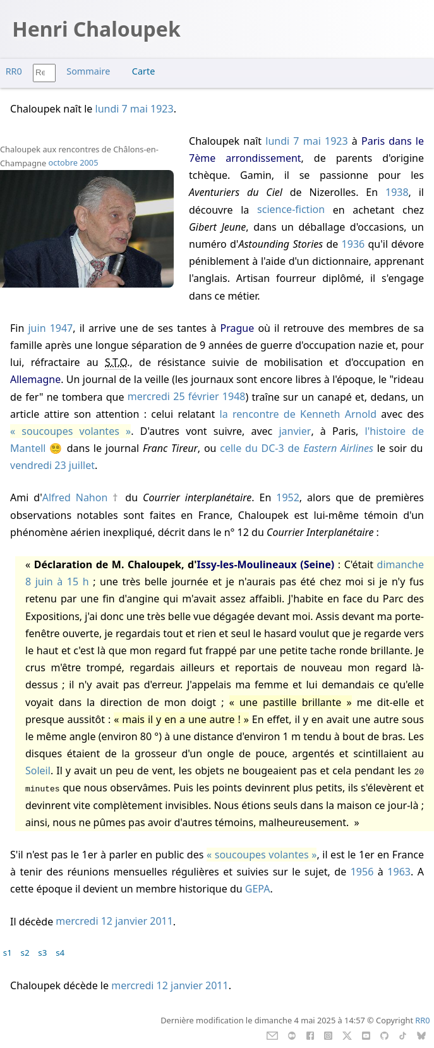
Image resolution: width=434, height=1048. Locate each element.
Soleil (38, 770)
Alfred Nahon (75, 497)
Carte (143, 71)
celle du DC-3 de (296, 448)
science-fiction (291, 210)
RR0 (14, 71)
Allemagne (35, 379)
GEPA (257, 889)
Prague (237, 328)
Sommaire (88, 71)
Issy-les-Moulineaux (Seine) (266, 564)
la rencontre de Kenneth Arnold (298, 414)
